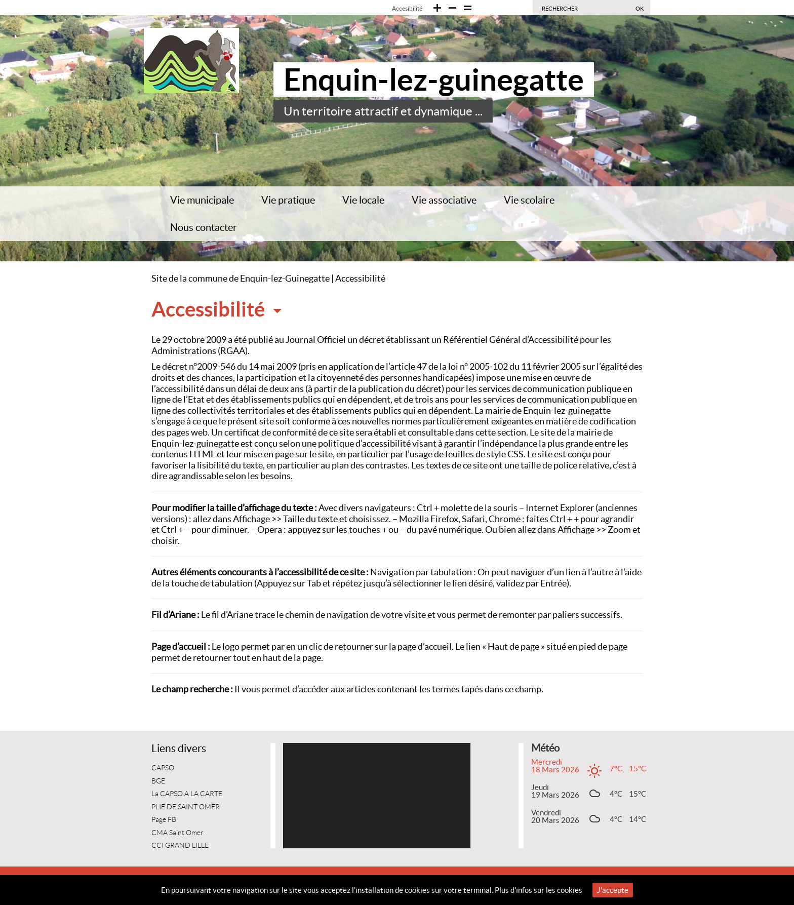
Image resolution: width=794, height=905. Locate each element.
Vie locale (363, 200)
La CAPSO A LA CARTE (186, 794)
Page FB (163, 819)
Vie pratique (288, 200)
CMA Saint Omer (177, 833)
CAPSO (162, 768)
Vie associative (444, 200)
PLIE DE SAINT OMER (185, 807)
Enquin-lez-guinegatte (434, 79)
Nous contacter (203, 227)
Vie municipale (202, 200)
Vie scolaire (529, 200)
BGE (158, 781)
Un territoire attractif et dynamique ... (383, 111)
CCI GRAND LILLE (180, 845)
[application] (376, 795)
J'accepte (612, 890)
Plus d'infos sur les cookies (538, 890)
